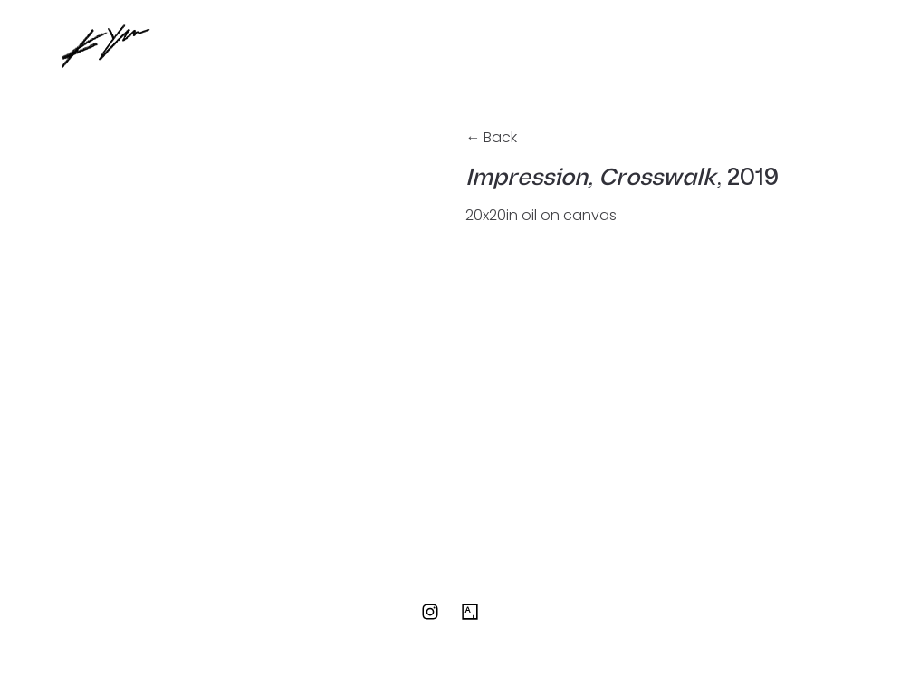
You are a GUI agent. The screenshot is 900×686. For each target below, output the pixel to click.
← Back (491, 137)
